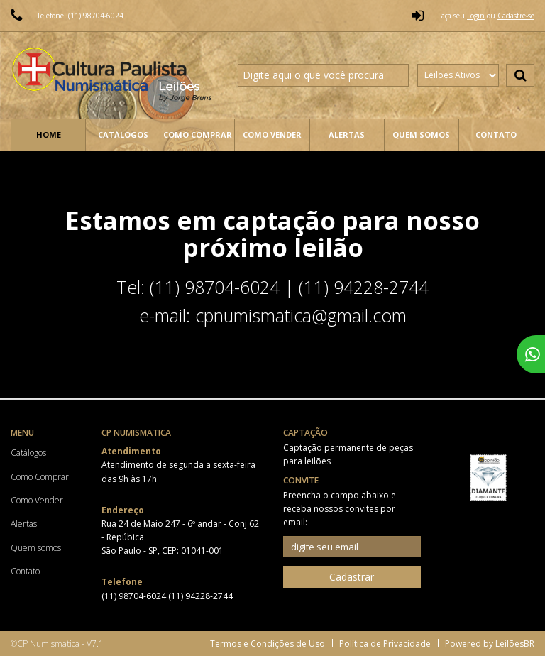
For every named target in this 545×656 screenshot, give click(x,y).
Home (48, 134)
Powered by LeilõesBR (489, 644)
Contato (496, 134)
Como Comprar (197, 134)
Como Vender (272, 134)
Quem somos (421, 134)
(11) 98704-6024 (134, 596)
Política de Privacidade (385, 644)
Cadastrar (351, 577)
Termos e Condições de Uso (267, 644)
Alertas (347, 134)
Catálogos (123, 134)
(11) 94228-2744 (200, 596)
